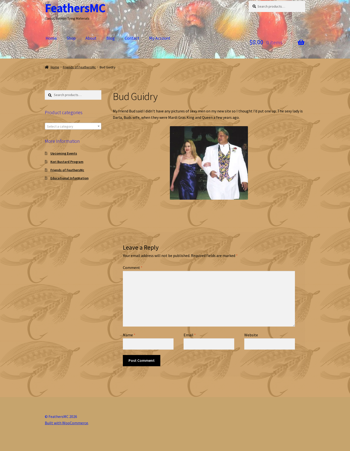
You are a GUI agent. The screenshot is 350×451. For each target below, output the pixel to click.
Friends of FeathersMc (79, 67)
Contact (132, 38)
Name (129, 334)
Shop (71, 38)
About (90, 38)
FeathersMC (75, 8)
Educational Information (69, 178)
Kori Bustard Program (66, 161)
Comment (132, 267)
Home (51, 38)
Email (190, 334)
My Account (159, 38)
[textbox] (73, 126)
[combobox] (73, 126)
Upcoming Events (63, 153)
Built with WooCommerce (66, 422)
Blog (110, 38)
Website (251, 334)
